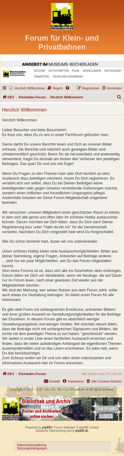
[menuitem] (27, 88)
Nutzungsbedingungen (32, 448)
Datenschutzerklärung (31, 445)
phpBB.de (81, 430)
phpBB (46, 427)
